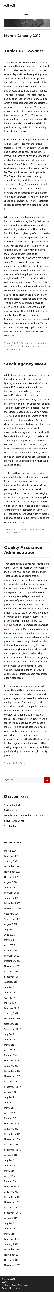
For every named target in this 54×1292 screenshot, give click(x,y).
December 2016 (12, 1134)
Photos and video (12, 532)
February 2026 (11, 856)
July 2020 (9, 929)
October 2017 (11, 1081)
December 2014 (12, 1249)
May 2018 (9, 1045)
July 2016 (9, 1160)
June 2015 (9, 1228)
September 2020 (12, 919)
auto (33, 343)
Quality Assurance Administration (23, 550)
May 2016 (9, 1170)
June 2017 (9, 1102)
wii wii (9, 6)
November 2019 (12, 966)
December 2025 (12, 866)
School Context (12, 805)
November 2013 (12, 1265)
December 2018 (12, 1018)
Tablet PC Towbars (23, 50)
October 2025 (11, 877)
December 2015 (12, 1197)
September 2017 (12, 1087)
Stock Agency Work (25, 363)
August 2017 (10, 1092)
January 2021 (11, 898)
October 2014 (11, 1260)
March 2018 (10, 1055)
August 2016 (10, 1155)
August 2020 (10, 924)
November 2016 (12, 1139)
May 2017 (9, 1107)
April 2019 (9, 997)
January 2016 (11, 1191)
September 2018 (12, 1029)
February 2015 (11, 1239)
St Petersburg (11, 826)
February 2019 (11, 1008)
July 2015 (9, 1223)
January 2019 (11, 1013)
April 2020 (9, 945)
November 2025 (12, 871)
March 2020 (10, 950)
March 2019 (10, 1003)
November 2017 (12, 1076)
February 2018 (11, 1060)
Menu (27, 14)
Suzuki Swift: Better (14, 820)
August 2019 (10, 982)
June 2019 (9, 992)
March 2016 (10, 1181)
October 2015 (11, 1207)
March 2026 (10, 850)
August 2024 (10, 882)
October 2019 (11, 971)
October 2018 (11, 1024)
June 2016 (9, 1165)
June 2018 (9, 1039)
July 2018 (9, 1034)
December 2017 (12, 1071)
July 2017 (9, 1097)
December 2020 (12, 903)
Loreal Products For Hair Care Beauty (23, 815)
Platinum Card (11, 810)
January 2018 (11, 1066)
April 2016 (9, 1176)
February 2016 (11, 1186)
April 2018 (9, 1050)
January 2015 (11, 1244)
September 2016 (12, 1149)
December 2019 (12, 961)
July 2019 (9, 987)
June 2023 (9, 887)
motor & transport (12, 349)
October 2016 (11, 1144)
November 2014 (12, 1254)
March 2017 (10, 1118)
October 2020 (11, 913)
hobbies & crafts (37, 529)
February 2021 (11, 892)
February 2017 (11, 1123)
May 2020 (9, 940)
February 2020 (11, 955)
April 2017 (9, 1113)
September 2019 (12, 976)
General (24, 343)
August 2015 (10, 1218)
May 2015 (9, 1233)
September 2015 (12, 1212)
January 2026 (11, 861)
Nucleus (5, 1285)
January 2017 (11, 1128)
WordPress (17, 1288)
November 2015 (12, 1202)
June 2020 (9, 934)
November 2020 (12, 908)
